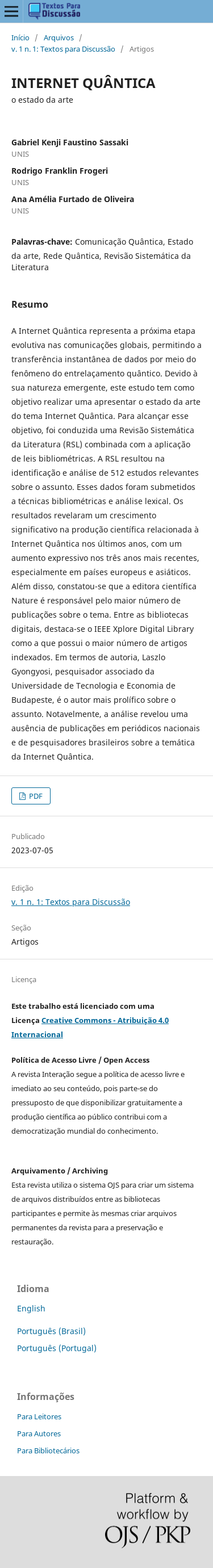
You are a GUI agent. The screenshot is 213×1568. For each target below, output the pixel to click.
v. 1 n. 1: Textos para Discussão (63, 49)
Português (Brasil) (51, 1331)
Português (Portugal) (57, 1348)
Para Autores (39, 1433)
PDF (35, 796)
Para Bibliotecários (48, 1450)
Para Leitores (39, 1416)
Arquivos (59, 37)
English (31, 1308)
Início (20, 37)
